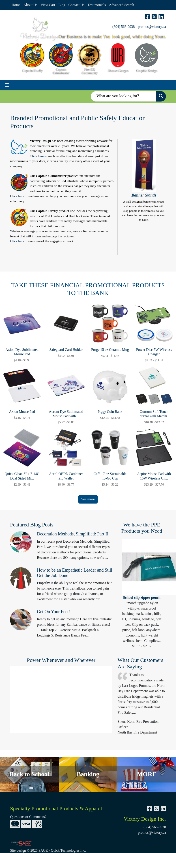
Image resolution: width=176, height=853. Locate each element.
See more (88, 499)
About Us (30, 5)
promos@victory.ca (152, 27)
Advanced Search (121, 5)
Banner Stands (143, 195)
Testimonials (97, 5)
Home (16, 5)
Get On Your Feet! (53, 611)
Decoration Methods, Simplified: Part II (72, 533)
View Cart (48, 5)
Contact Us (76, 5)
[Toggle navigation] (7, 85)
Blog (61, 5)
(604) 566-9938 (123, 27)
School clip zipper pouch (141, 597)
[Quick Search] (124, 96)
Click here (37, 156)
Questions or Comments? (28, 817)
